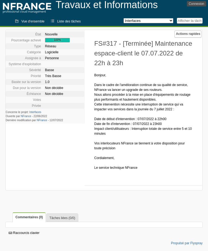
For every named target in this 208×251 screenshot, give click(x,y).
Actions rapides (188, 34)
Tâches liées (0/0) (62, 218)
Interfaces (35, 112)
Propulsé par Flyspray (187, 243)
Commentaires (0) (29, 217)
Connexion (196, 4)
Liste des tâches (69, 21)
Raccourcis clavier (24, 233)
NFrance (26, 116)
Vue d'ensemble (32, 21)
